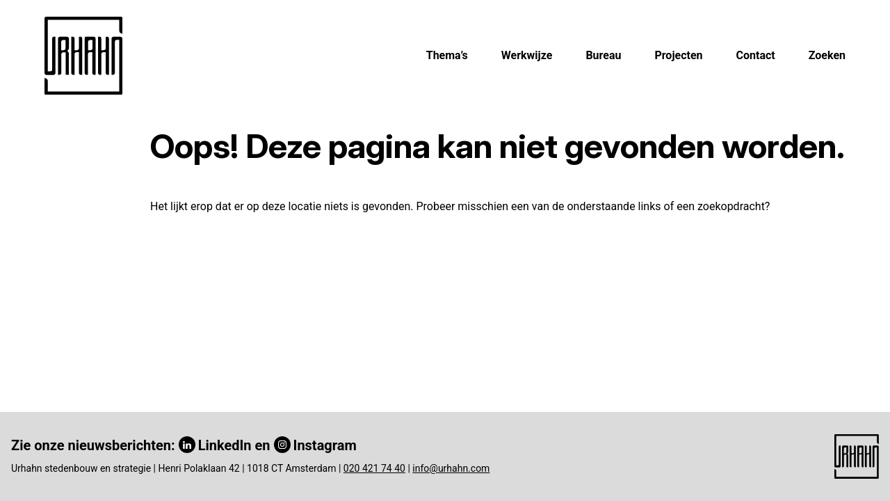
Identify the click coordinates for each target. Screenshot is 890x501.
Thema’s (447, 55)
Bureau (603, 55)
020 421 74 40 (374, 468)
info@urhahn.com (451, 468)
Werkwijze (527, 55)
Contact (755, 55)
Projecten (678, 55)
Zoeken (827, 55)
